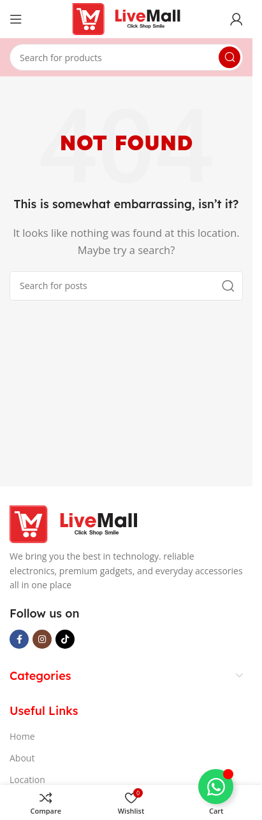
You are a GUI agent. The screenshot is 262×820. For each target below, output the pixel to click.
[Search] (126, 57)
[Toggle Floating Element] (215, 786)
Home (22, 736)
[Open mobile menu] (16, 19)
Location (27, 780)
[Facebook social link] (19, 639)
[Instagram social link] (42, 639)
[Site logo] (126, 17)
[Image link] (73, 523)
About (22, 758)
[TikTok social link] (65, 639)
